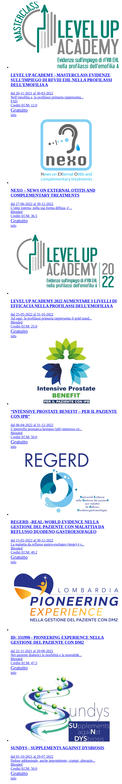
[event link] (65, 57)
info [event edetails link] (13, 115)
